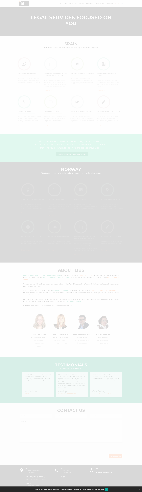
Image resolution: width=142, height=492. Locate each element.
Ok (106, 489)
